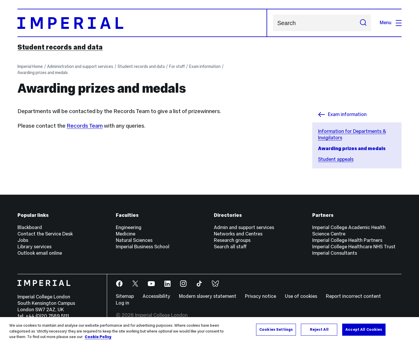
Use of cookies (301, 296)
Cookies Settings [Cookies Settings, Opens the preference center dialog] (276, 329)
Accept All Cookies (363, 329)
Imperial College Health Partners (347, 240)
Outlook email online (39, 253)
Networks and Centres (238, 234)
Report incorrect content (353, 296)
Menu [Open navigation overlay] (391, 23)
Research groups (232, 240)
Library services (34, 247)
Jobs (22, 240)
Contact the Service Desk (45, 234)
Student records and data (60, 47)
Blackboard (29, 227)
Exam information (205, 66)
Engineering (128, 227)
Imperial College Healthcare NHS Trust (353, 247)
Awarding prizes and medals (42, 72)
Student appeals (336, 159)
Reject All (319, 329)
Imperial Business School (142, 247)
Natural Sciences (134, 240)
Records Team (85, 125)
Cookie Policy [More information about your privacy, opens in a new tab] (98, 337)
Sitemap (125, 296)
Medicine (125, 234)
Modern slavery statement (207, 296)
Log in (122, 303)
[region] (209, 330)
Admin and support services (244, 227)
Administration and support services (80, 66)
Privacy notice (260, 296)
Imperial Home (30, 66)
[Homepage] (142, 23)
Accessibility (156, 296)
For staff (177, 66)
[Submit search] (363, 23)
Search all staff (230, 247)
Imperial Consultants (334, 253)
